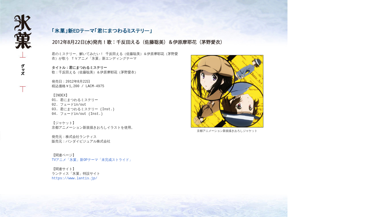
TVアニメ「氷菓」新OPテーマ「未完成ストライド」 (92, 159)
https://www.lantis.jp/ (74, 178)
